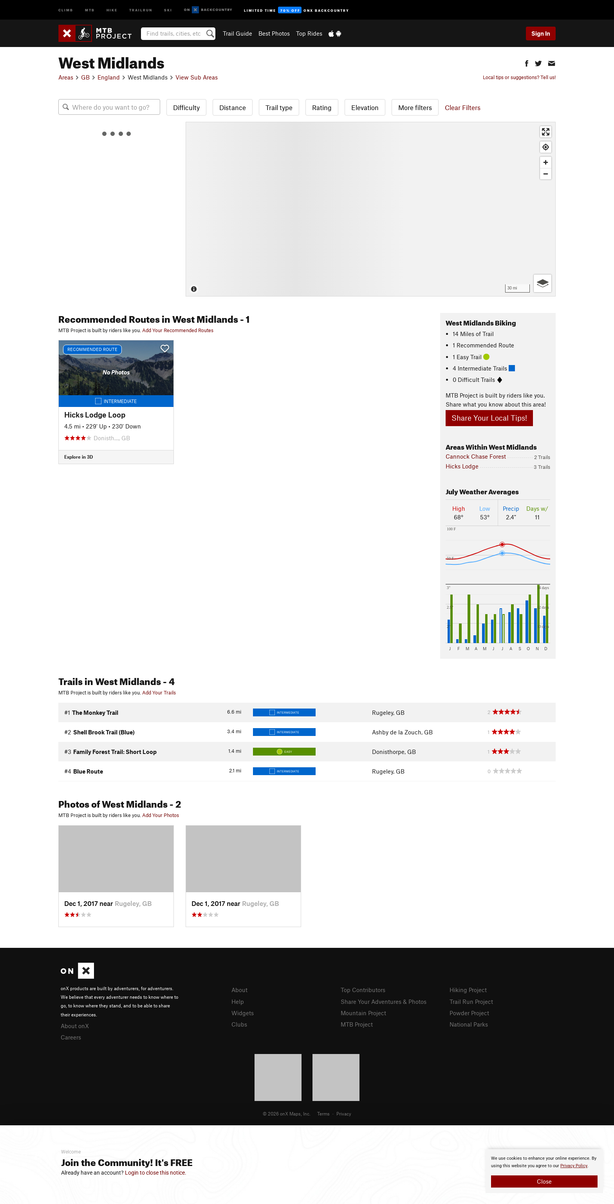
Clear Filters (462, 107)
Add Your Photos (160, 815)
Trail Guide (237, 33)
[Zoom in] (545, 162)
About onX (75, 1025)
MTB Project (357, 1024)
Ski (168, 9)
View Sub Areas (196, 77)
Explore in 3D (78, 456)
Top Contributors (363, 989)
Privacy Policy (573, 1165)
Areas (65, 77)
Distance (232, 107)
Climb (65, 9)
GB (85, 77)
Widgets (242, 1012)
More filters (415, 107)
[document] (544, 1171)
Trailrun (140, 9)
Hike (112, 9)
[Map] (370, 209)
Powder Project (469, 1012)
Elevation (365, 107)
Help (237, 1001)
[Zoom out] (545, 173)
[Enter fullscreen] (545, 131)
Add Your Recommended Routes (177, 330)
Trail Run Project (471, 1001)
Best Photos (274, 33)
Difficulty (186, 107)
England (109, 77)
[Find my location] (545, 147)
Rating (322, 107)
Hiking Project (468, 989)
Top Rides (309, 33)
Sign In (540, 33)
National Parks (469, 1024)
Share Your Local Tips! (489, 417)
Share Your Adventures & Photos (383, 1001)
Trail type (279, 107)
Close (544, 1181)
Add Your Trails (159, 692)
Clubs (239, 1024)
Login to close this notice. (155, 1173)
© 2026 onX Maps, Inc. (287, 1113)
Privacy (343, 1113)
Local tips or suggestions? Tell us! (519, 77)
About (239, 989)
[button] (527, 62)
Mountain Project (363, 1012)
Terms (323, 1113)
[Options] (542, 283)
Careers (71, 1037)
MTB (90, 9)
